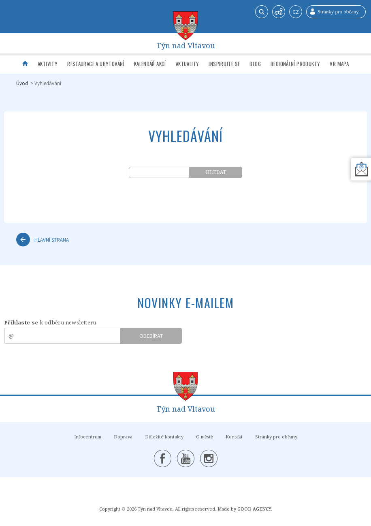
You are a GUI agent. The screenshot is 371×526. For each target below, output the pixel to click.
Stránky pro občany (276, 437)
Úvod (22, 83)
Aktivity (48, 64)
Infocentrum (87, 437)
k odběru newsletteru (50, 322)
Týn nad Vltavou (185, 44)
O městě (204, 437)
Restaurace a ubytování (95, 64)
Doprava (123, 437)
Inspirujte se (224, 64)
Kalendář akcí (150, 64)
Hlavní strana (51, 239)
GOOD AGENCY (254, 509)
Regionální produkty (295, 64)
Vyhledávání (47, 83)
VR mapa (339, 64)
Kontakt (234, 437)
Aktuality (187, 64)
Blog (255, 64)
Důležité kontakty (164, 437)
